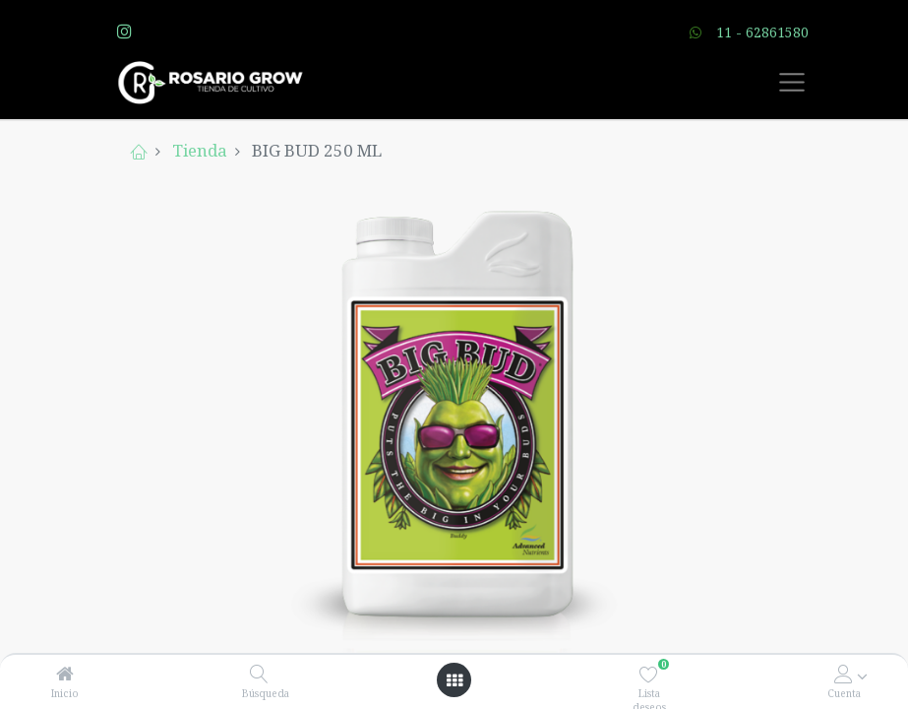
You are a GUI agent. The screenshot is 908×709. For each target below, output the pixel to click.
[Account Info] (843, 674)
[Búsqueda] (259, 674)
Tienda (199, 150)
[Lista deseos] (648, 674)
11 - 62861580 (762, 32)
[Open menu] (454, 680)
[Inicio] (65, 674)
